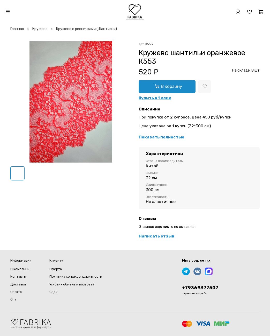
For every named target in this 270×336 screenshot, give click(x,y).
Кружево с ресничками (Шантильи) (86, 29)
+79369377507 (200, 288)
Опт (13, 299)
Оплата (16, 292)
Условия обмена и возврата (71, 284)
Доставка (18, 284)
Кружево (40, 29)
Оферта (55, 269)
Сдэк (53, 292)
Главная (17, 29)
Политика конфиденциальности (75, 276)
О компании (19, 269)
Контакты (18, 276)
